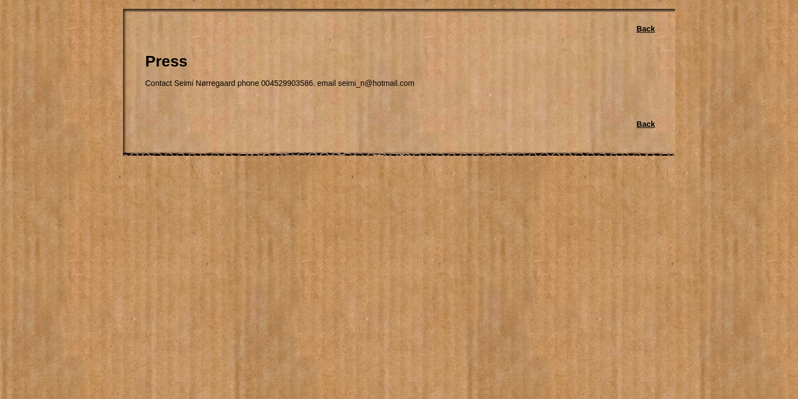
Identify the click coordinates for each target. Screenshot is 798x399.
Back (646, 28)
